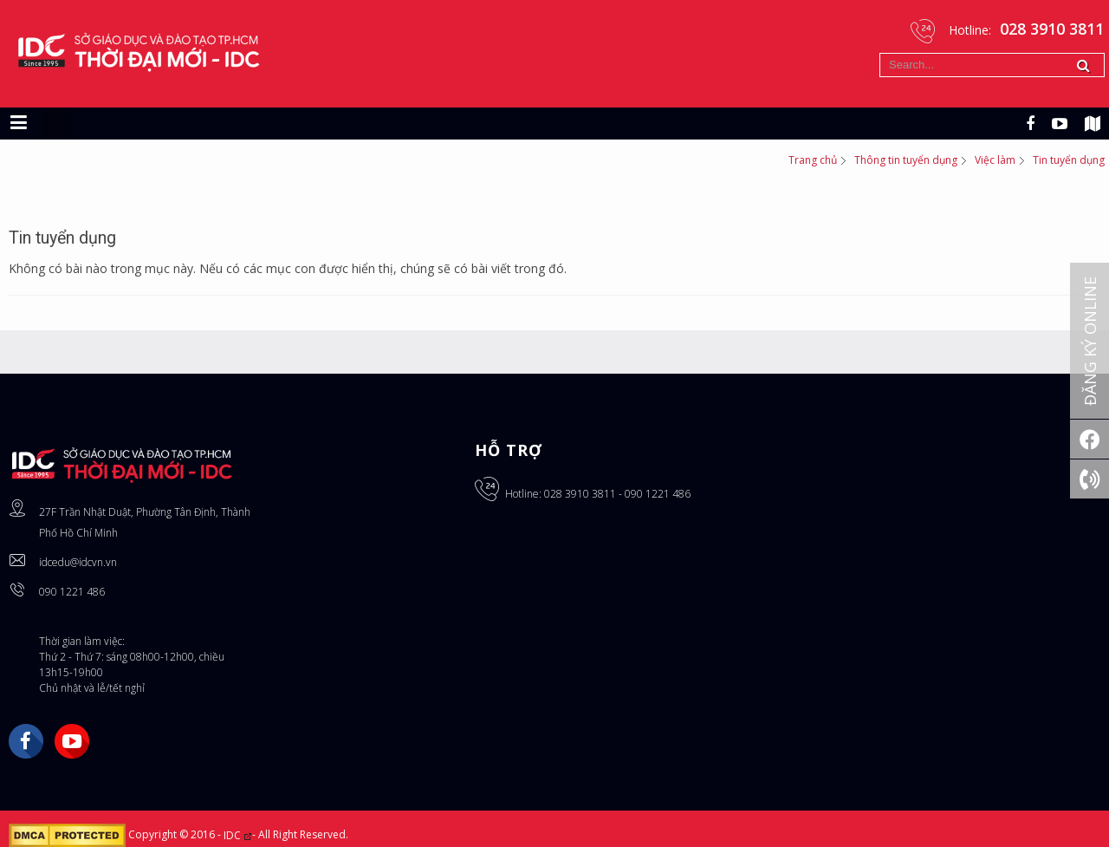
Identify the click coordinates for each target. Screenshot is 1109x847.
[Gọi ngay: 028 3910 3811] (1089, 478)
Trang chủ (812, 160)
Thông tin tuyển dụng (905, 160)
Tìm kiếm (879, 53)
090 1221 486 (72, 591)
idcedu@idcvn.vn (78, 562)
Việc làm (995, 160)
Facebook (26, 741)
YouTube (72, 741)
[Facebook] (1089, 439)
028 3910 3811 (580, 493)
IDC (238, 835)
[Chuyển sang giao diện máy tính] (57, 123)
